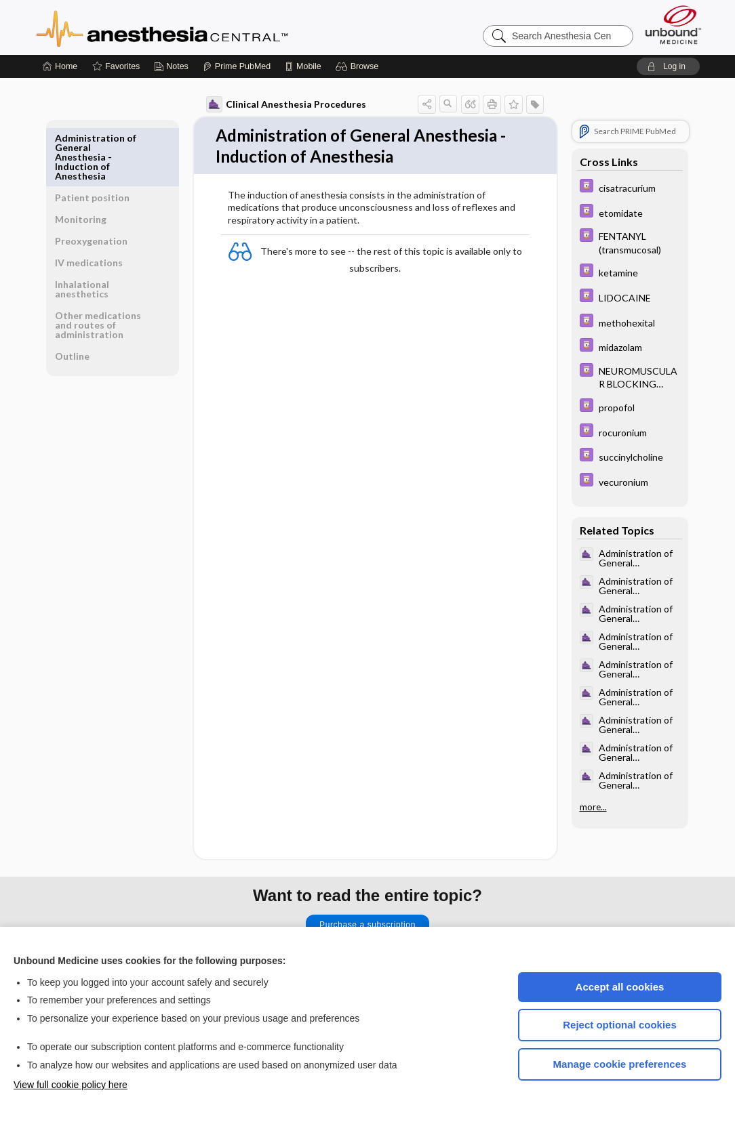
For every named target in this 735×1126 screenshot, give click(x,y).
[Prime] (237, 66)
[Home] (60, 66)
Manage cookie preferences (620, 1064)
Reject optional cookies (620, 1024)
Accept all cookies (620, 987)
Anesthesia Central (204, 27)
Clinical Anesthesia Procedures (286, 104)
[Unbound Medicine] (673, 24)
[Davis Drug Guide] (630, 187)
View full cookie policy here (70, 1084)
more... (593, 806)
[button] (359, 66)
